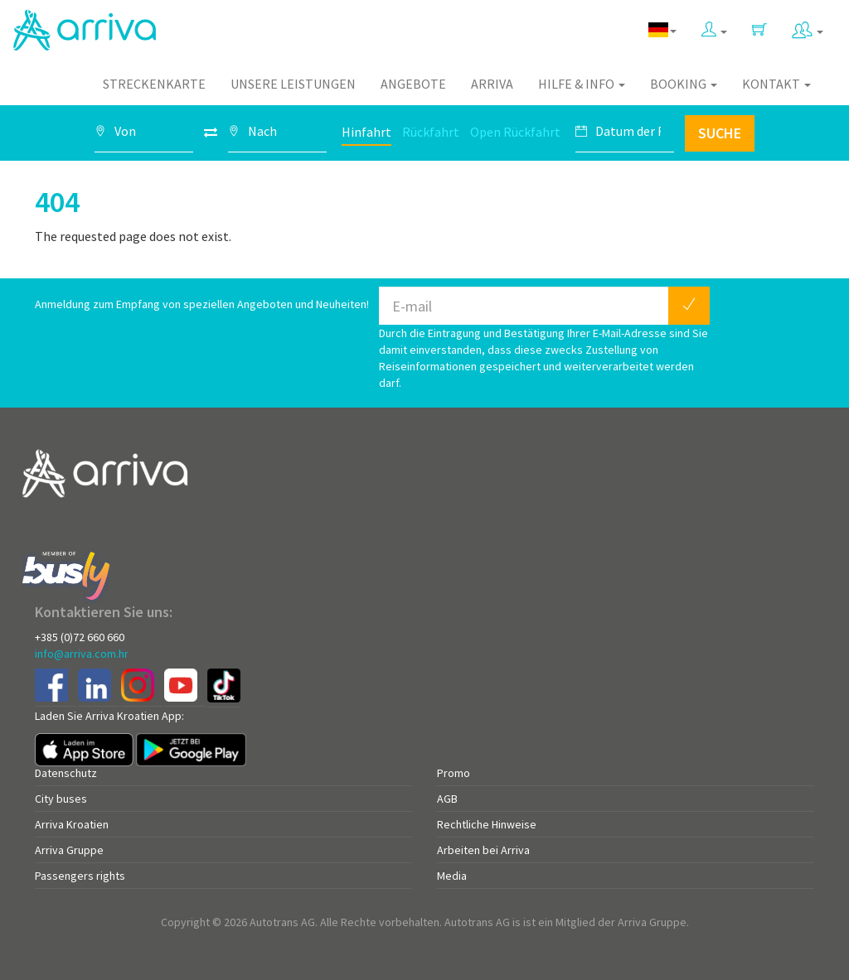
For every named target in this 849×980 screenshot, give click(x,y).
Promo (453, 772)
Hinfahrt (366, 131)
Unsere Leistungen (293, 83)
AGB (447, 798)
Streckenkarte (154, 83)
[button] (714, 26)
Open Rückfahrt (515, 131)
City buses (61, 798)
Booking (683, 83)
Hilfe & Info (581, 83)
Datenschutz (66, 772)
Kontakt (776, 83)
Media (452, 875)
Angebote (413, 83)
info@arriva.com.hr (82, 653)
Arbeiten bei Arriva (483, 849)
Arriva (492, 83)
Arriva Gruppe (69, 849)
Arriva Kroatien (72, 824)
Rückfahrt (430, 131)
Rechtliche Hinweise (486, 824)
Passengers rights (80, 875)
